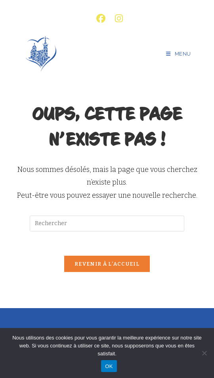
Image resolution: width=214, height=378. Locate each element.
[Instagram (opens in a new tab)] (116, 18)
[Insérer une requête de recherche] (107, 223)
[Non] (204, 353)
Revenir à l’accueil (107, 264)
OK (109, 366)
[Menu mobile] (178, 54)
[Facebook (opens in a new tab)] (101, 18)
